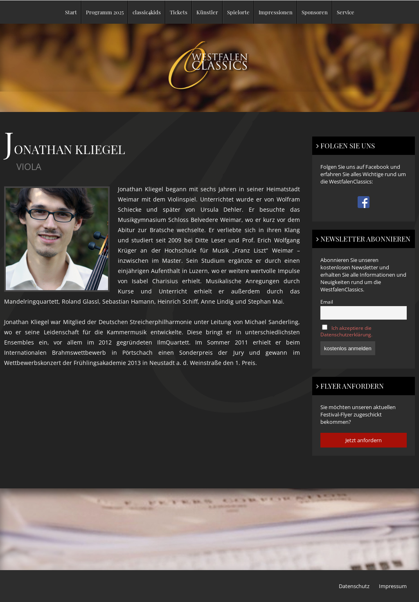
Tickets (178, 12)
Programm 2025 (105, 12)
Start (71, 12)
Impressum (393, 586)
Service (345, 12)
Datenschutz (354, 586)
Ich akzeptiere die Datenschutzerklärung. (346, 331)
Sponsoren (315, 12)
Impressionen (276, 12)
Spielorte (238, 12)
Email (326, 301)
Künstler (207, 12)
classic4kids (147, 12)
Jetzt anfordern (363, 440)
